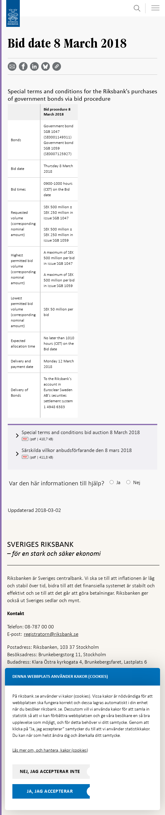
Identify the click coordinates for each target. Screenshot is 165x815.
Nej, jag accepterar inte (50, 771)
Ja (118, 482)
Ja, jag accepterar (50, 791)
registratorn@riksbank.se (51, 634)
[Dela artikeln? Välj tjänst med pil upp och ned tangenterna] (35, 66)
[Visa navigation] (155, 8)
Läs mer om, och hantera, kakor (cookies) (50, 750)
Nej (136, 482)
